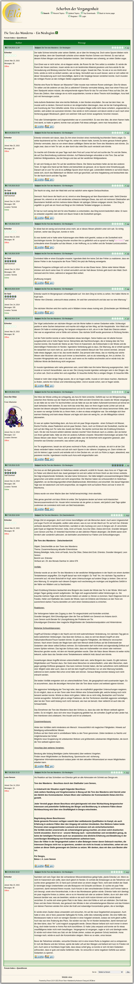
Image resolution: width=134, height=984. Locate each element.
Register (74, 16)
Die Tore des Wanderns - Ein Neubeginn (29, 33)
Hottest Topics (73, 13)
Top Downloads (89, 13)
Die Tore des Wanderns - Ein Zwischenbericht (58, 515)
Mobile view (67, 977)
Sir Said (7, 190)
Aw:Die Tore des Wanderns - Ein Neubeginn (57, 186)
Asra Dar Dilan (10, 397)
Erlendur (8, 52)
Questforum (22, 38)
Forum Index (9, 38)
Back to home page (107, 13)
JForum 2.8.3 (50, 981)
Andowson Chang (81, 981)
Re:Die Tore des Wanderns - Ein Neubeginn (57, 133)
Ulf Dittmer (92, 981)
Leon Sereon (9, 777)
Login (84, 16)
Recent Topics (58, 13)
